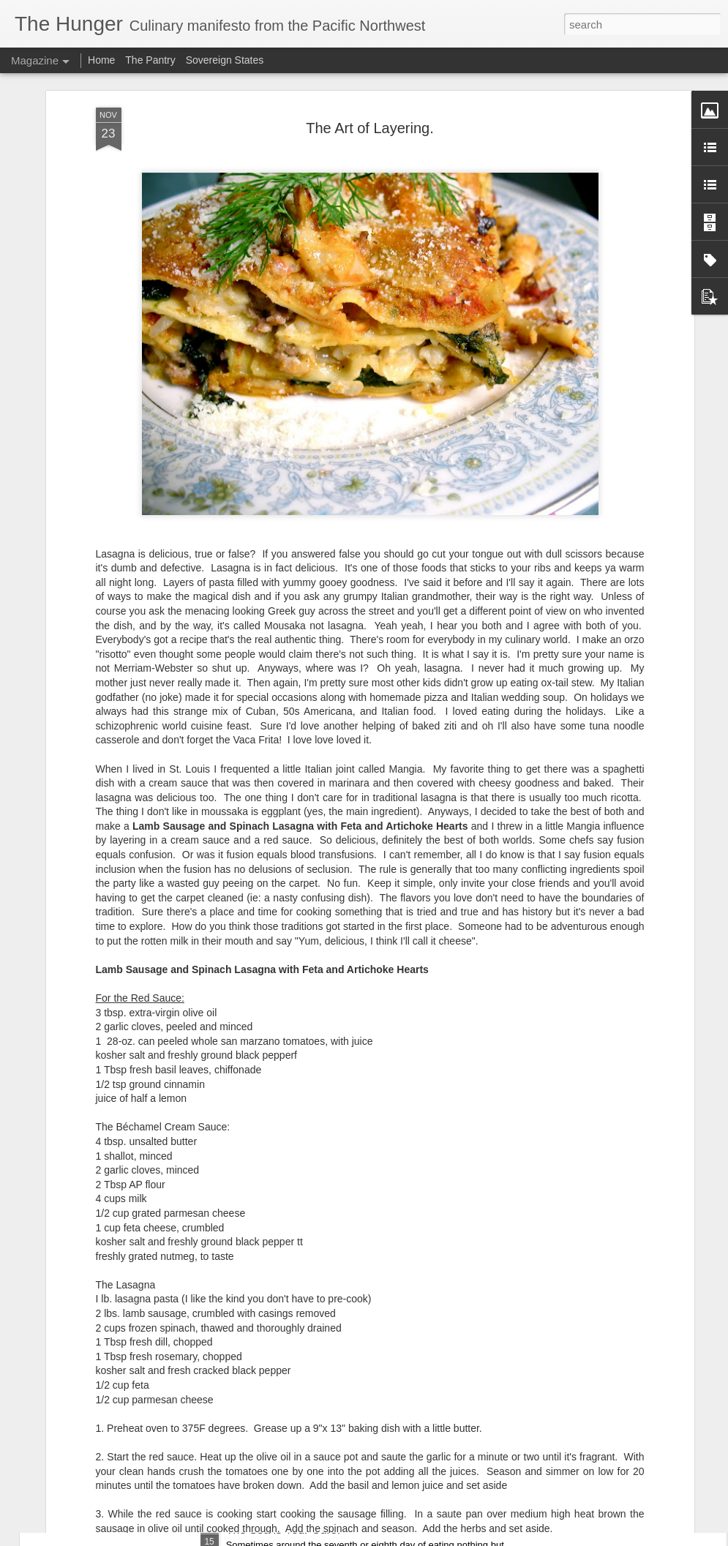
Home (101, 60)
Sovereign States (225, 60)
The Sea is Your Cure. (283, 1529)
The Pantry (150, 60)
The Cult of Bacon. (274, 1363)
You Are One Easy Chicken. (298, 1197)
